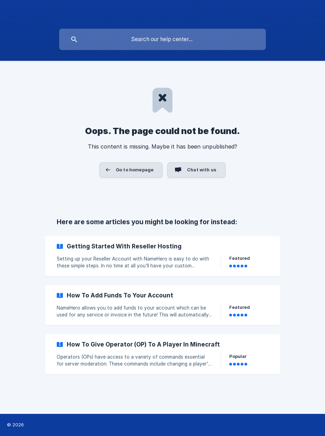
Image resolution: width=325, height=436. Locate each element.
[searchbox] (162, 39)
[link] (162, 256)
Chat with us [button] (201, 169)
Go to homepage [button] (135, 169)
